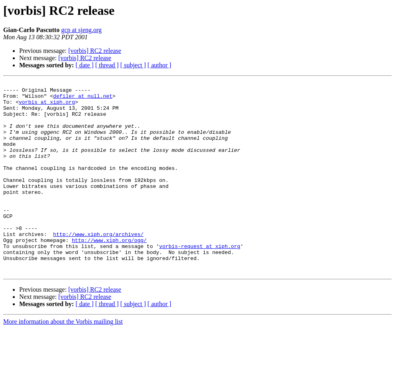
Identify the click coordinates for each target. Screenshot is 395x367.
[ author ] (160, 65)
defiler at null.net (82, 99)
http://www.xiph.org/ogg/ (109, 272)
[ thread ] (107, 65)
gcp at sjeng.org (81, 29)
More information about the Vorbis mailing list (63, 360)
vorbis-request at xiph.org (199, 279)
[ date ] (85, 65)
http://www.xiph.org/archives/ (98, 265)
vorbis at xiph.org (47, 106)
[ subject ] (133, 65)
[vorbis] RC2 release (94, 50)
